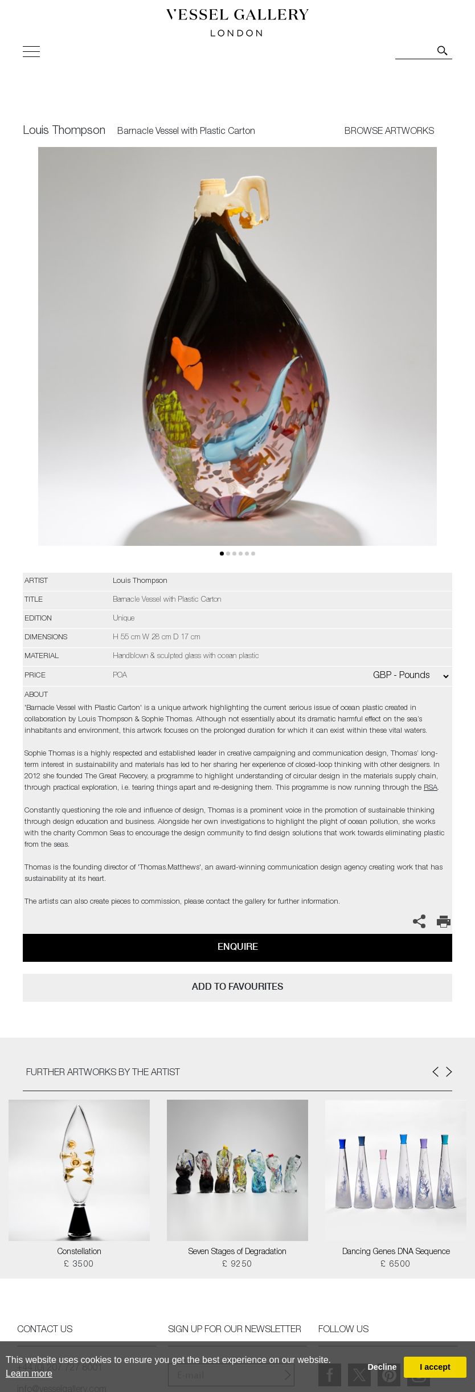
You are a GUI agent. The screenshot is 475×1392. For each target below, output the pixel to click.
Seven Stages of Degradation (237, 1252)
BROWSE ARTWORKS (389, 132)
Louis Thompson (64, 131)
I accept (435, 1366)
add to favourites (237, 986)
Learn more (29, 1373)
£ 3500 (79, 1265)
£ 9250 (237, 1265)
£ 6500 (395, 1265)
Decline (381, 1366)
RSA (430, 788)
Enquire (238, 946)
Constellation (79, 1252)
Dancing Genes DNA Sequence (396, 1252)
